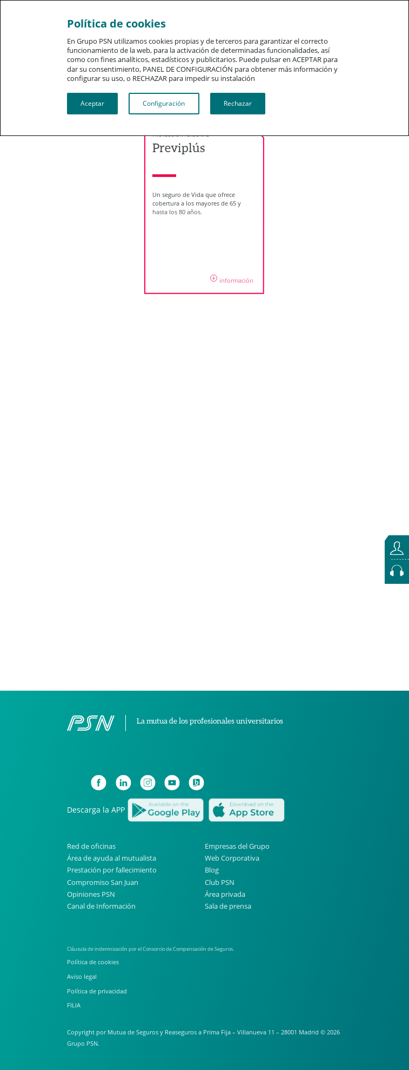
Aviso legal (82, 976)
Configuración (164, 103)
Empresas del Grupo (237, 846)
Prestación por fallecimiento (112, 870)
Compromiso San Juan (102, 882)
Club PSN (219, 882)
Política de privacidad (97, 991)
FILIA (74, 1005)
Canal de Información (101, 906)
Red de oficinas (91, 846)
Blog (212, 870)
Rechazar (238, 103)
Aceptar (92, 103)
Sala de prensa (228, 906)
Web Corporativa (232, 858)
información (231, 280)
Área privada (225, 894)
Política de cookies (93, 962)
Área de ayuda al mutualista (111, 858)
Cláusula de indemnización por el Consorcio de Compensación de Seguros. (150, 948)
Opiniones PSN (91, 894)
